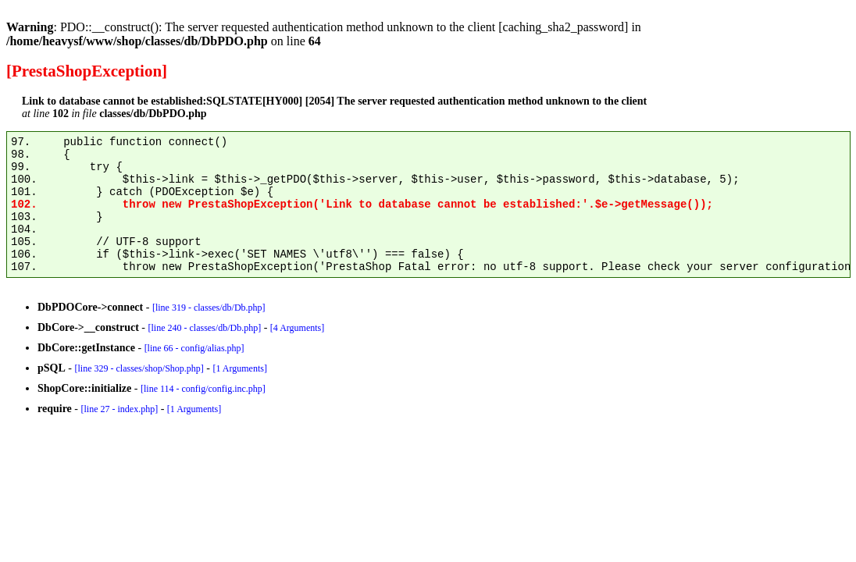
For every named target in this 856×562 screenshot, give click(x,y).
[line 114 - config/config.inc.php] (203, 388)
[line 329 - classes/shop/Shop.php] (138, 368)
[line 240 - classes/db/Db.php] (204, 327)
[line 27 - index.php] (119, 409)
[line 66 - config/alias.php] (194, 348)
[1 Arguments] (239, 368)
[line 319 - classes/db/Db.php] (209, 307)
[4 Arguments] (297, 327)
